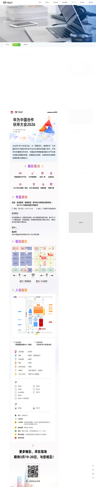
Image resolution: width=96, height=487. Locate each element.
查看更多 (81, 222)
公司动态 (7, 44)
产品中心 (47, 2)
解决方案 (56, 2)
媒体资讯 (26, 44)
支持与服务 (64, 2)
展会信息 (16, 44)
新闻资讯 (74, 2)
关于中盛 (82, 2)
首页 (40, 2)
